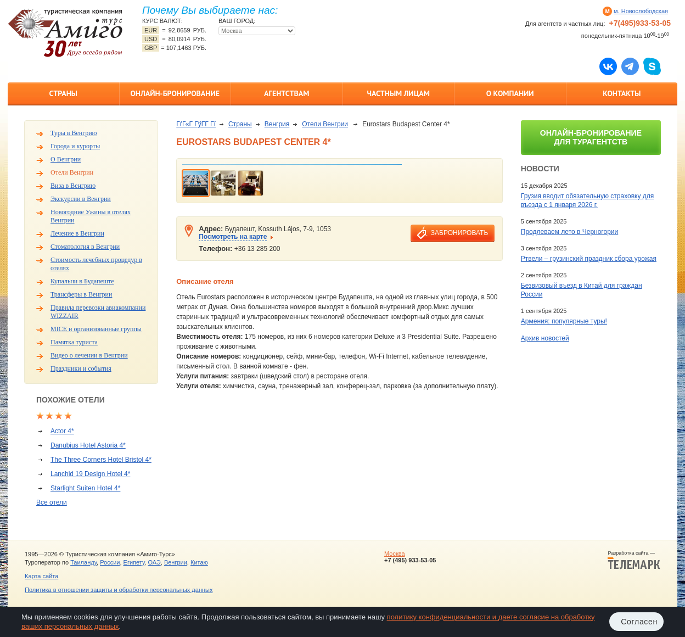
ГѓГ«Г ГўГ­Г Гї (196, 124)
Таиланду (83, 562)
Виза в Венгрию (73, 185)
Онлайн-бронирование (175, 93)
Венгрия (277, 124)
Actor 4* (62, 431)
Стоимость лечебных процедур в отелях (96, 264)
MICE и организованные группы (96, 329)
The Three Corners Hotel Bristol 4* (100, 459)
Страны (63, 93)
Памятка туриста (74, 342)
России (110, 562)
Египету (134, 562)
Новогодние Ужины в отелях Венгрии (90, 216)
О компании (510, 93)
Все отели (51, 502)
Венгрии (175, 562)
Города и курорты (75, 146)
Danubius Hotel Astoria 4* (88, 445)
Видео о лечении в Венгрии (89, 355)
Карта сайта (41, 576)
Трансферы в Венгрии (81, 294)
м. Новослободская (641, 11)
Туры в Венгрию (73, 133)
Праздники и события (80, 368)
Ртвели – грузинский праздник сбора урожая (588, 258)
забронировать (459, 233)
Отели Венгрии (71, 172)
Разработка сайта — (634, 560)
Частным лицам (398, 93)
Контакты (622, 93)
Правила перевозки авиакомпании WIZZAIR (97, 312)
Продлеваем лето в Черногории (569, 232)
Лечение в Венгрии (77, 233)
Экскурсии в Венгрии (80, 199)
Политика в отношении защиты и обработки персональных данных (118, 589)
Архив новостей (545, 338)
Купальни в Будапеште (82, 281)
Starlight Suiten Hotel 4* (85, 488)
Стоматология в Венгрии (85, 246)
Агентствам (286, 93)
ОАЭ (154, 562)
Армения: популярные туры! (564, 321)
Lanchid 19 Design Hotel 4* (90, 474)
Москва (394, 553)
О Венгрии (65, 159)
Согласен (639, 621)
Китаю (199, 562)
